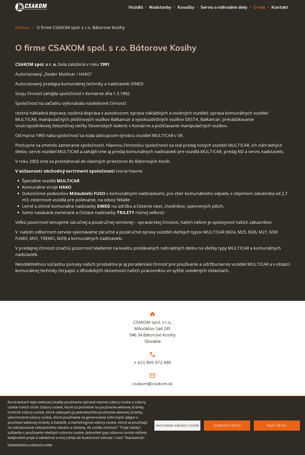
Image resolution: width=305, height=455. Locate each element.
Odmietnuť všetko (227, 425)
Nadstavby (160, 7)
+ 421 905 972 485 (152, 362)
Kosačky (185, 7)
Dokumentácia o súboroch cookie (30, 444)
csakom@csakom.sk (152, 383)
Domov (22, 27)
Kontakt (279, 7)
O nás (259, 7)
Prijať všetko (277, 425)
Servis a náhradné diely (224, 7)
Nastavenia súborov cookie (177, 425)
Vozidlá (135, 7)
